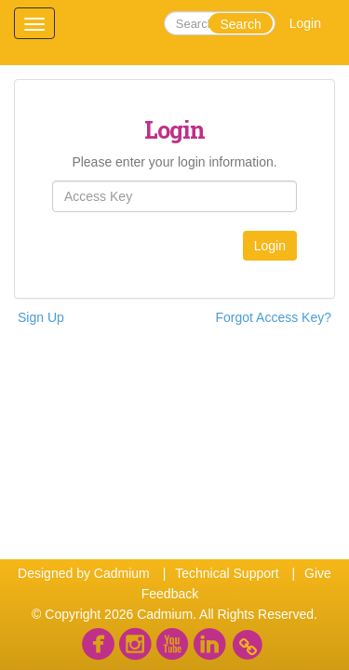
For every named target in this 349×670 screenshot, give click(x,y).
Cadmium (122, 573)
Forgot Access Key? (273, 317)
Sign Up (41, 317)
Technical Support (226, 573)
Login (305, 23)
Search (240, 24)
